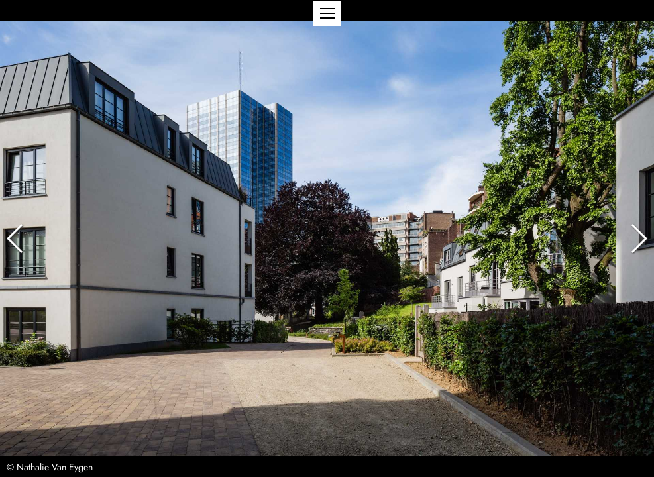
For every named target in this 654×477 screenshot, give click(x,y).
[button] (327, 13)
